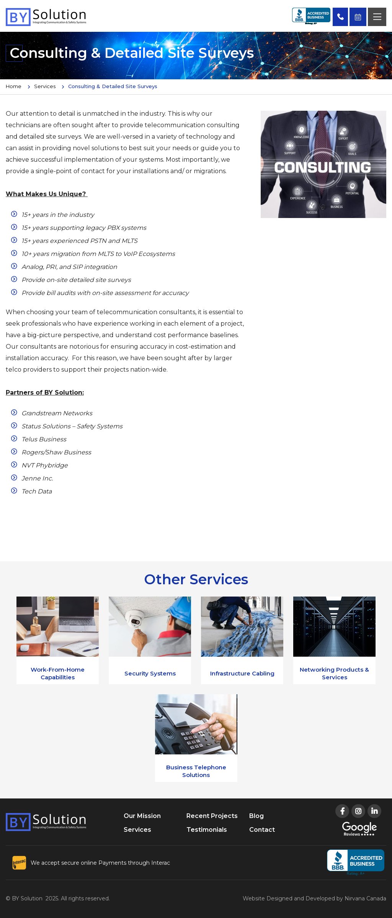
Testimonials (206, 829)
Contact (262, 829)
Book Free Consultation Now (358, 17)
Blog (256, 816)
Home (13, 86)
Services (45, 86)
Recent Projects (212, 816)
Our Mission (142, 816)
